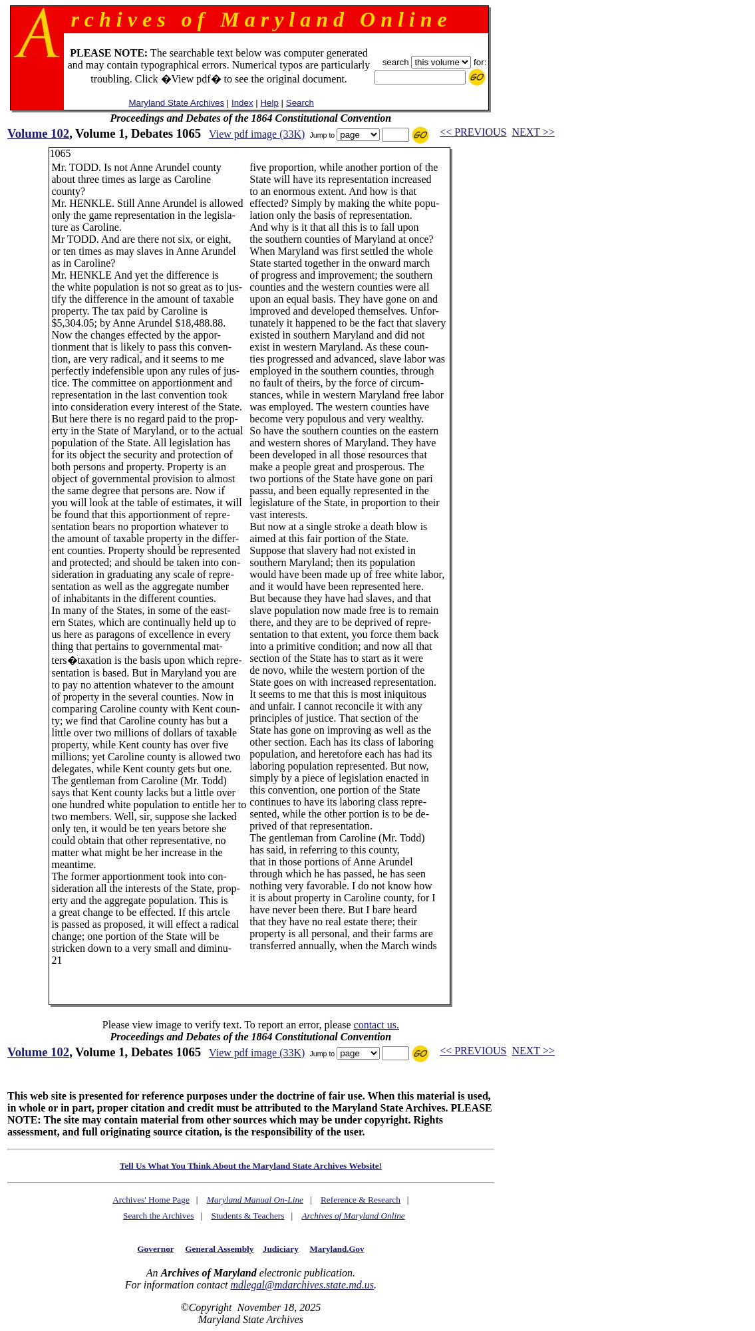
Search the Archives (158, 1216)
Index (242, 103)
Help (269, 103)
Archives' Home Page (151, 1200)
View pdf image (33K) (257, 134)
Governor (155, 1249)
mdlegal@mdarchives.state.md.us (301, 1284)
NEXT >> (533, 132)
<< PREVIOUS (473, 132)
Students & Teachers (248, 1216)
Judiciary (281, 1249)
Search (300, 103)
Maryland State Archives (176, 103)
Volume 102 (38, 133)
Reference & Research (360, 1200)
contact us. (376, 1024)
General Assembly (219, 1249)
